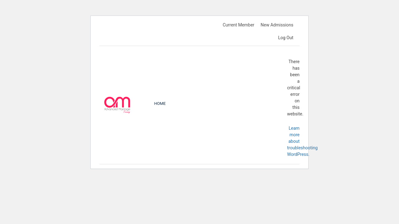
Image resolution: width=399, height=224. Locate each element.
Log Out (285, 37)
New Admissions (277, 24)
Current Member (238, 24)
